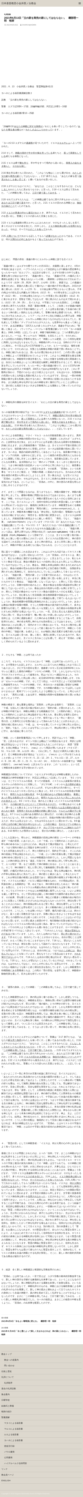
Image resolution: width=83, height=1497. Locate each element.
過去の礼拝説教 (8, 1388)
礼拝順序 (8, 1383)
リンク (4, 1469)
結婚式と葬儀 (7, 1406)
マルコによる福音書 (13, 1429)
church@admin (29, 25)
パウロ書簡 (9, 1452)
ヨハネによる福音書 (13, 1440)
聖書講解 (5, 1417)
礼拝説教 (7, 14)
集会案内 (5, 1394)
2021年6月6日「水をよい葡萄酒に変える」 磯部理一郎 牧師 (41, 1319)
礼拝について (7, 1377)
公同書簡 (8, 1457)
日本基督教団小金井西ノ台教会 (18, 3)
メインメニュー (79, 3)
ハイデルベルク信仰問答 (15, 1463)
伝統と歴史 (6, 1371)
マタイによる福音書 (13, 1423)
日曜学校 (5, 1400)
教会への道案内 (11, 1360)
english (5, 1480)
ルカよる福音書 (11, 1434)
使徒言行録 (9, 1446)
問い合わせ (9, 1365)
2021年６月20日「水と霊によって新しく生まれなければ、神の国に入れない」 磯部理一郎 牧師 (41, 1331)
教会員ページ (7, 1475)
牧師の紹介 (6, 1411)
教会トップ (6, 1354)
